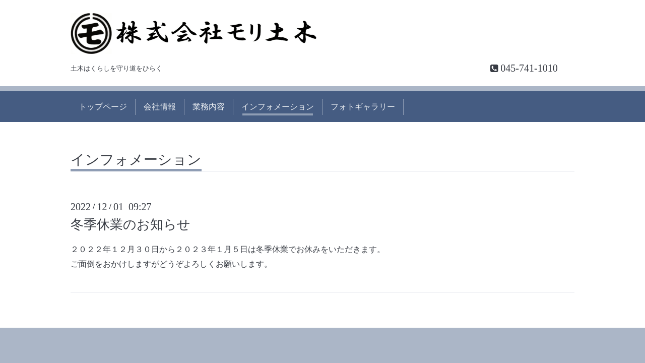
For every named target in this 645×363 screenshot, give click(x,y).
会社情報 (160, 106)
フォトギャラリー (363, 106)
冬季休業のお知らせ (130, 224)
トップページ (103, 106)
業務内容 (208, 106)
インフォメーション (277, 106)
